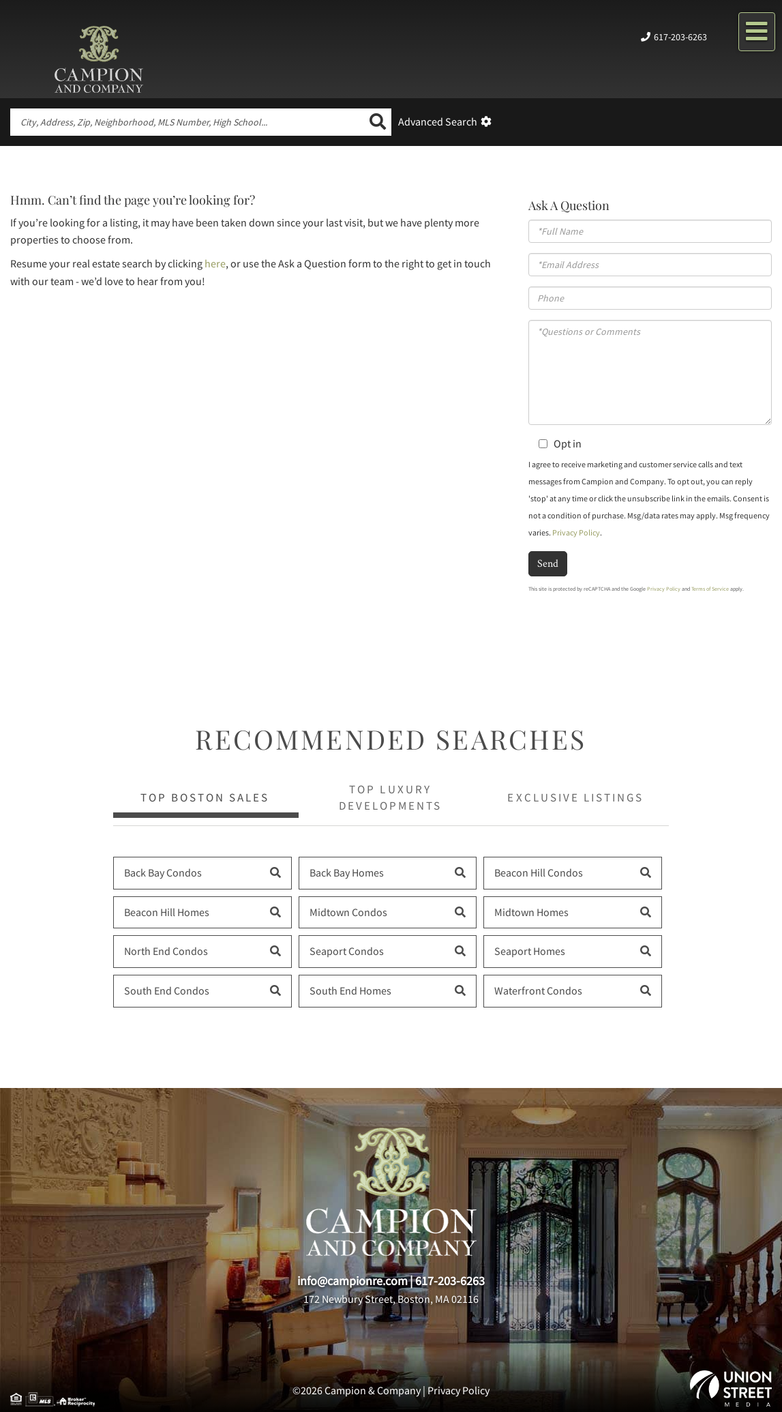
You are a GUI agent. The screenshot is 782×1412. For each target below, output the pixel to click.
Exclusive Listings (575, 797)
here (215, 263)
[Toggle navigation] (756, 31)
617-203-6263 (680, 37)
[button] (377, 122)
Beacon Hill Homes (166, 912)
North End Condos (166, 951)
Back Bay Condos (163, 872)
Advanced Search (437, 121)
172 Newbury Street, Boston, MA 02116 (391, 1299)
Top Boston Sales (204, 797)
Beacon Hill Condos (538, 872)
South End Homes (350, 990)
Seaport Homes (529, 951)
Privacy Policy (576, 532)
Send (547, 563)
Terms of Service (710, 588)
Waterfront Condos (538, 990)
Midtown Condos (348, 912)
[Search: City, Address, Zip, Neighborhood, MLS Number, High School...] (187, 122)
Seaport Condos (347, 951)
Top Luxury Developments (390, 797)
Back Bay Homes (347, 872)
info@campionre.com (352, 1281)
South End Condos (166, 990)
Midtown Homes (531, 912)
